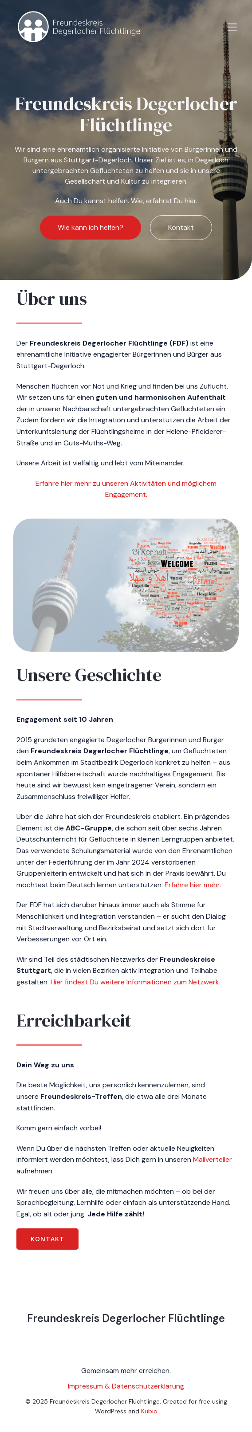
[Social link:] (117, 1341)
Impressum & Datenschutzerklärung (126, 1386)
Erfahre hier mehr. (193, 884)
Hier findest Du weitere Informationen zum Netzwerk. (135, 982)
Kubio (149, 1411)
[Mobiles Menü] (232, 26)
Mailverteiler (212, 1159)
